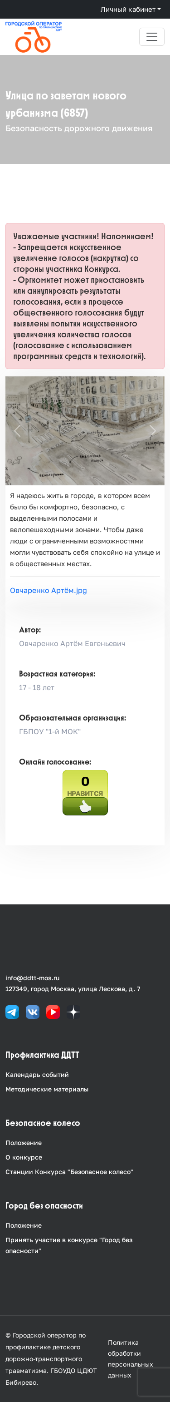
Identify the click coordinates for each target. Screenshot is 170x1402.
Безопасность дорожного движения (78, 128)
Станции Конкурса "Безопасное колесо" (69, 1171)
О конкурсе (23, 1157)
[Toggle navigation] (152, 37)
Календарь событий (37, 1074)
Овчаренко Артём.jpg (48, 590)
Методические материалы (46, 1089)
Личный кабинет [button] (128, 9)
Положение (23, 1142)
